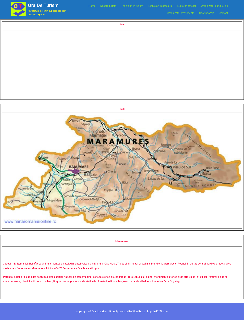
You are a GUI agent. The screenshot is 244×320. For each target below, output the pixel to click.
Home (92, 5)
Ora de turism (43, 5)
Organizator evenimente (180, 13)
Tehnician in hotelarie (160, 5)
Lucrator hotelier (186, 5)
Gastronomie (206, 13)
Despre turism (108, 5)
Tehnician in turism (132, 5)
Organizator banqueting (214, 5)
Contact (223, 13)
